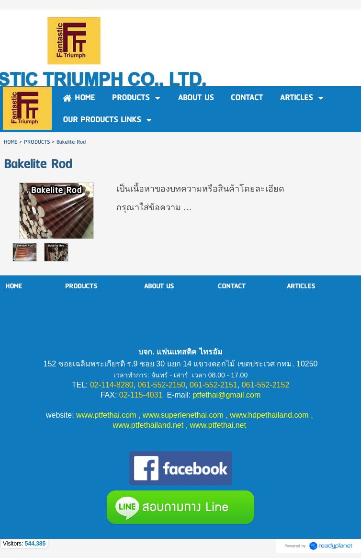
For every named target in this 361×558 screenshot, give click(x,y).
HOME (10, 142)
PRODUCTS (37, 142)
